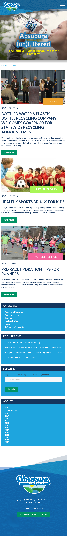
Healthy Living (11, 321)
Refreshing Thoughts (14, 327)
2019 (7, 427)
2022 (7, 420)
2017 (7, 432)
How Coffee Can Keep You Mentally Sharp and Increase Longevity (33, 347)
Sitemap (27, 508)
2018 (7, 430)
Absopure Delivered (14, 312)
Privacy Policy (37, 508)
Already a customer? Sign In (33, 515)
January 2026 (12, 410)
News (7, 324)
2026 (7, 407)
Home (4, 65)
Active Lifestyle (12, 315)
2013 (7, 442)
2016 (7, 435)
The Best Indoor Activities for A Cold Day (22, 342)
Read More (9, 152)
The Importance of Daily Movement (20, 357)
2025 (7, 413)
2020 (7, 425)
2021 (7, 423)
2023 (7, 418)
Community (10, 318)
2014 (9, 65)
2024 (7, 416)
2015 (7, 437)
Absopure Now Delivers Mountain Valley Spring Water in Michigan (33, 352)
